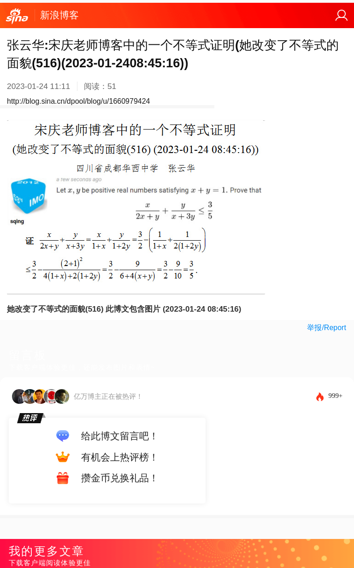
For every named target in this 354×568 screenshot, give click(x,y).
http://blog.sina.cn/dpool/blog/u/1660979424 (78, 101)
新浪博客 (59, 15)
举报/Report (326, 327)
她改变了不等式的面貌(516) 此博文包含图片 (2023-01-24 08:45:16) (124, 309)
